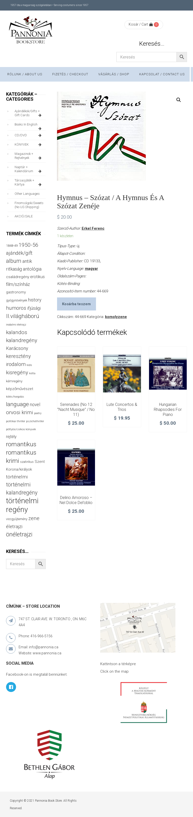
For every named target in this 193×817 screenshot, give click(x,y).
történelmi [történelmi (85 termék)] (17, 477)
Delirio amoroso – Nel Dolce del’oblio (76, 500)
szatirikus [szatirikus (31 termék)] (27, 462)
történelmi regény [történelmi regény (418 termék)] (22, 505)
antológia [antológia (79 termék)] (32, 269)
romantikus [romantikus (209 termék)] (21, 444)
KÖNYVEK (29, 145)
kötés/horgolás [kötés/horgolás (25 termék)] (15, 396)
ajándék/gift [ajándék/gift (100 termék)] (19, 253)
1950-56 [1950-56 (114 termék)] (28, 245)
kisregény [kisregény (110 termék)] (17, 372)
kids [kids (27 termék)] (29, 365)
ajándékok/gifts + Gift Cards (29, 113)
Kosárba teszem (76, 304)
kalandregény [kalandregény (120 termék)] (21, 340)
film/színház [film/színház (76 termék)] (18, 284)
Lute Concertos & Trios (122, 407)
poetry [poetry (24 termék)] (37, 413)
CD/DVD (29, 135)
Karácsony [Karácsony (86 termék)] (17, 348)
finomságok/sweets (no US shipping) (29, 205)
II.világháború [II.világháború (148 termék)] (22, 316)
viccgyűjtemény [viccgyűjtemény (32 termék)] (16, 519)
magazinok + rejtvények (29, 156)
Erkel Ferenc (93, 228)
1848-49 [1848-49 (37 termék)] (12, 245)
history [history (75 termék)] (34, 299)
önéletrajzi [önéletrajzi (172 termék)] (19, 534)
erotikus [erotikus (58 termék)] (37, 276)
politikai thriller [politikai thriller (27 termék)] (15, 421)
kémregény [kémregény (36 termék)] (14, 381)
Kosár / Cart (141, 24)
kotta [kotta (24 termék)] (32, 373)
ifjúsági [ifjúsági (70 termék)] (34, 308)
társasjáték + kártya (29, 182)
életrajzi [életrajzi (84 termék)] (14, 526)
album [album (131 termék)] (13, 261)
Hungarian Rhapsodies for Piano (168, 409)
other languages (27, 194)
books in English (29, 125)
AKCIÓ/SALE (24, 216)
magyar (91, 268)
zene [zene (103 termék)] (33, 518)
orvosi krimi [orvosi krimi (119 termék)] (19, 412)
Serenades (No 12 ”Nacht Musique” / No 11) (76, 409)
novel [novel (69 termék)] (35, 404)
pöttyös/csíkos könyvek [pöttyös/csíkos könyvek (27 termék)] (21, 429)
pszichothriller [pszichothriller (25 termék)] (35, 421)
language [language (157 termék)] (17, 404)
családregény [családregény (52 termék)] (17, 277)
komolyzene (116, 317)
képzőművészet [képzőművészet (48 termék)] (19, 389)
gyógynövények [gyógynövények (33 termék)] (16, 300)
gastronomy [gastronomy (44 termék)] (16, 292)
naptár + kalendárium (29, 169)
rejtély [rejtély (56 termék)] (11, 436)
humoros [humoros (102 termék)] (16, 308)
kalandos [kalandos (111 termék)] (16, 332)
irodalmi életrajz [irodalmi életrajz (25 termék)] (16, 324)
